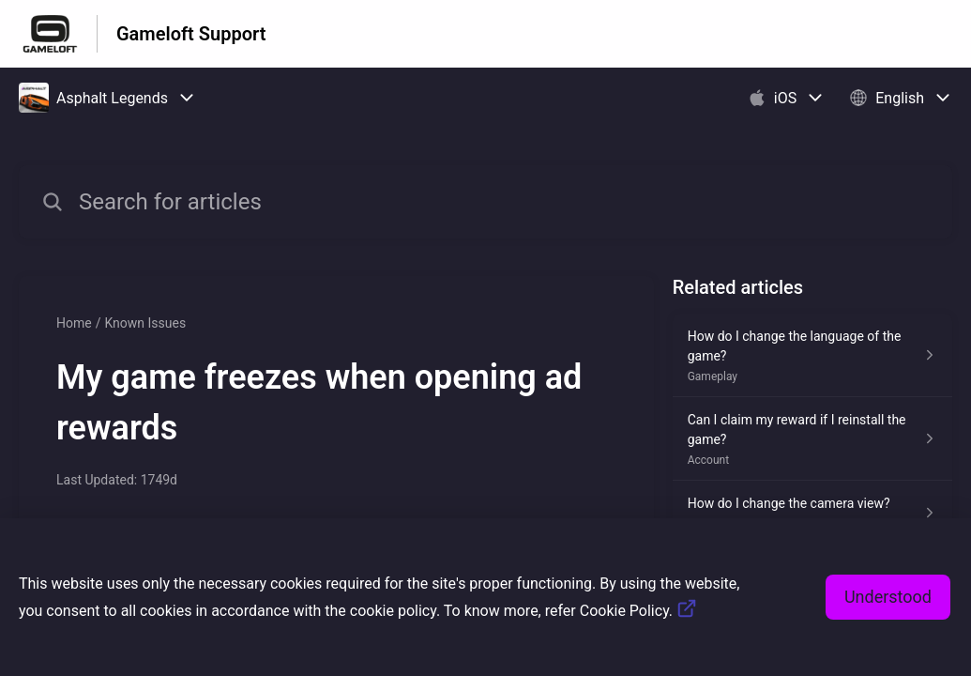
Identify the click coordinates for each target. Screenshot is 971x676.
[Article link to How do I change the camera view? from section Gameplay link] (812, 513)
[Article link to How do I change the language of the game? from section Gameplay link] (812, 355)
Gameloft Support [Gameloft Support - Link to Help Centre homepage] (191, 34)
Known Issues (145, 322)
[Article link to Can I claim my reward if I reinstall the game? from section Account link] (812, 439)
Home (74, 322)
